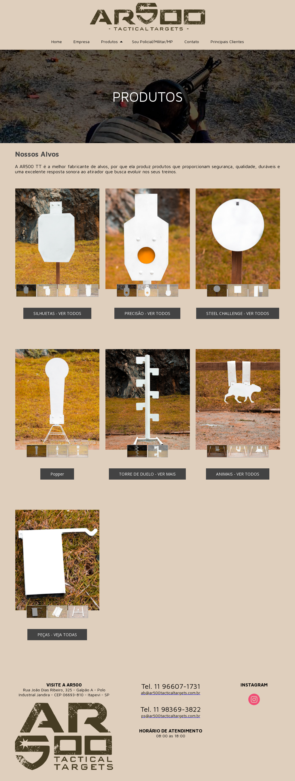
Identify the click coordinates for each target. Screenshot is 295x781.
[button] (26, 290)
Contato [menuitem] (191, 41)
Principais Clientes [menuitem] (227, 41)
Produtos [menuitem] (109, 41)
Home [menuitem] (56, 41)
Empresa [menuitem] (81, 41)
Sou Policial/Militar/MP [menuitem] (152, 41)
